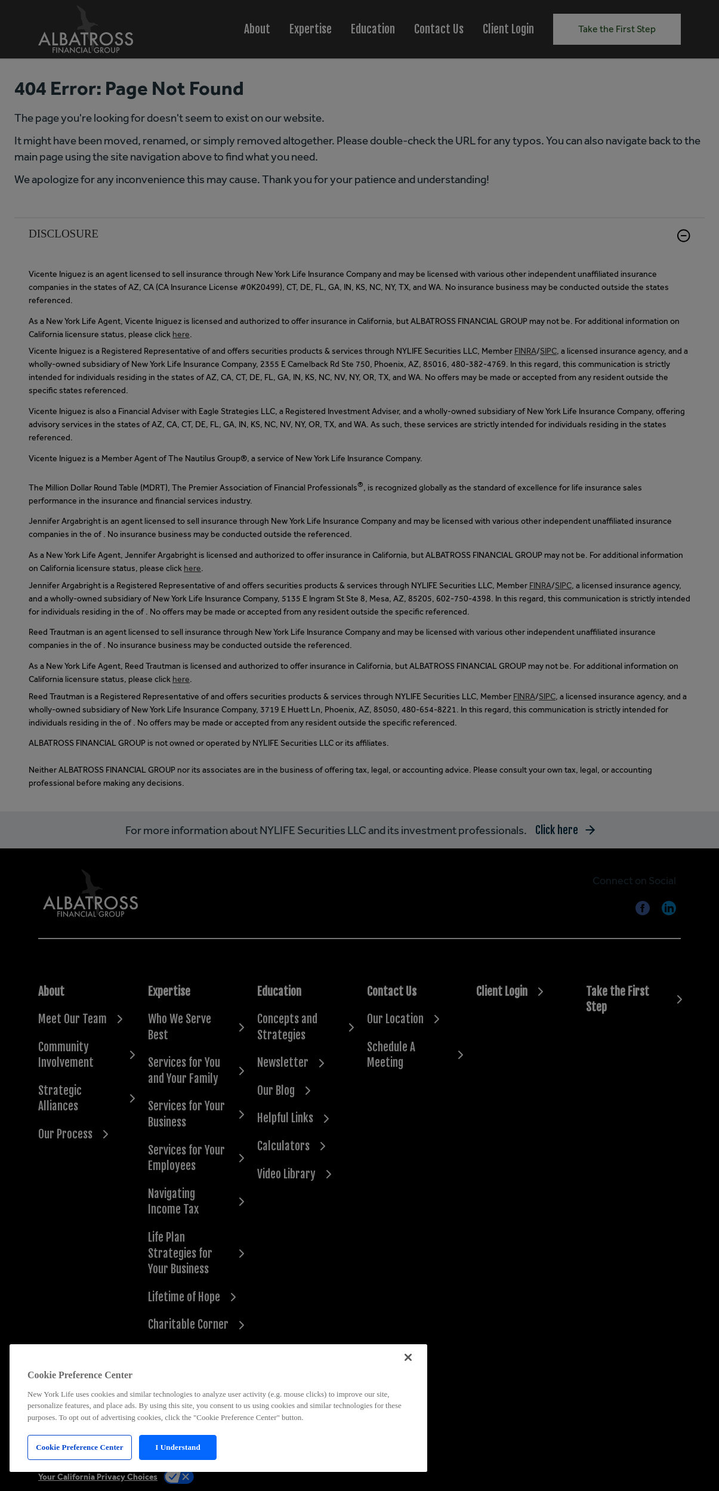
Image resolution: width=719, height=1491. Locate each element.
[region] (218, 1408)
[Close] (408, 1357)
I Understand (177, 1447)
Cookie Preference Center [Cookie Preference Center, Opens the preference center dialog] (79, 1447)
